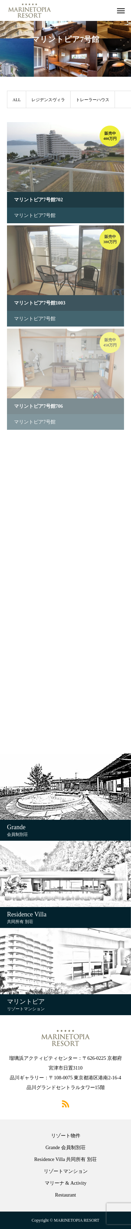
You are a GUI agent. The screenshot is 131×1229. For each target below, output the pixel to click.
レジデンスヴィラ (48, 99)
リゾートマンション (66, 1171)
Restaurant (65, 1195)
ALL (17, 99)
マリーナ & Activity (66, 1183)
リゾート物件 (65, 1135)
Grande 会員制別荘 (65, 1147)
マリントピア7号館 (35, 215)
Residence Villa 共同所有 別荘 (65, 1159)
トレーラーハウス (92, 99)
